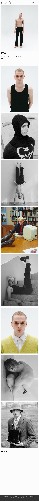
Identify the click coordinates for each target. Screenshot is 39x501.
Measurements (19, 56)
